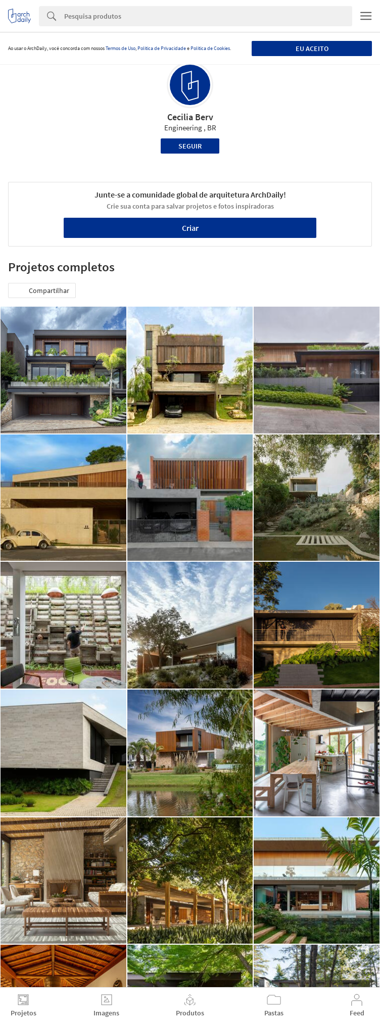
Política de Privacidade (161, 48)
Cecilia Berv (190, 117)
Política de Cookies (210, 48)
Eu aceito (312, 48)
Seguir (190, 146)
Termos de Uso (120, 48)
